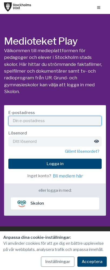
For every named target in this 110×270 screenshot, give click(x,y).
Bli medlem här (68, 176)
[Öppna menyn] (99, 7)
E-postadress (21, 112)
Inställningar (57, 261)
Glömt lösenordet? (82, 151)
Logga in (55, 163)
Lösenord (17, 133)
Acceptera (92, 261)
